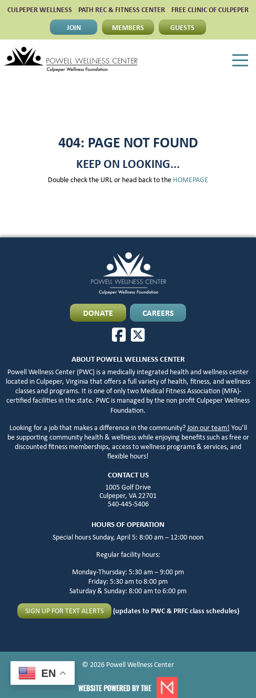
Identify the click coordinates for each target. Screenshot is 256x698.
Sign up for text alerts (64, 610)
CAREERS (158, 312)
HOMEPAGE (190, 179)
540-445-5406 (128, 503)
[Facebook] (119, 335)
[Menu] (240, 60)
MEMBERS (128, 27)
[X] (138, 335)
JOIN (74, 27)
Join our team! (208, 427)
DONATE (98, 312)
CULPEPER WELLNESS (39, 9)
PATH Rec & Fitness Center (121, 9)
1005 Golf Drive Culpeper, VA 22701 (128, 491)
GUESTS (182, 27)
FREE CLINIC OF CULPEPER (210, 9)
